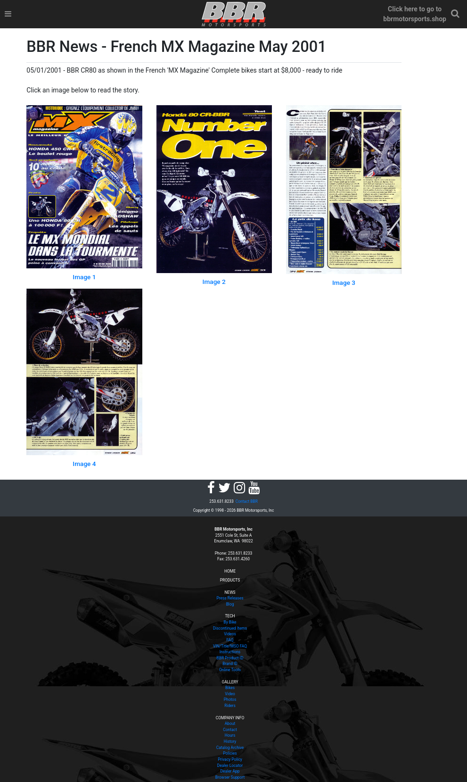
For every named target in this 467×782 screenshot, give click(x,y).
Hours (230, 735)
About (230, 723)
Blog (230, 604)
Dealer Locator (230, 765)
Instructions (230, 651)
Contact (230, 729)
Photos (230, 699)
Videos (230, 634)
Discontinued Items (230, 628)
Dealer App (230, 771)
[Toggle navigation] (8, 14)
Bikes (230, 687)
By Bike (229, 622)
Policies (230, 753)
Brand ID (230, 663)
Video (230, 693)
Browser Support (230, 777)
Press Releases (230, 598)
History (230, 741)
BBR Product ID (230, 658)
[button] (455, 14)
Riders (230, 705)
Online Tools (230, 669)
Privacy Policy (230, 759)
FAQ (229, 640)
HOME (230, 571)
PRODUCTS (230, 580)
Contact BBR (247, 501)
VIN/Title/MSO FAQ (230, 646)
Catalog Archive (230, 747)
